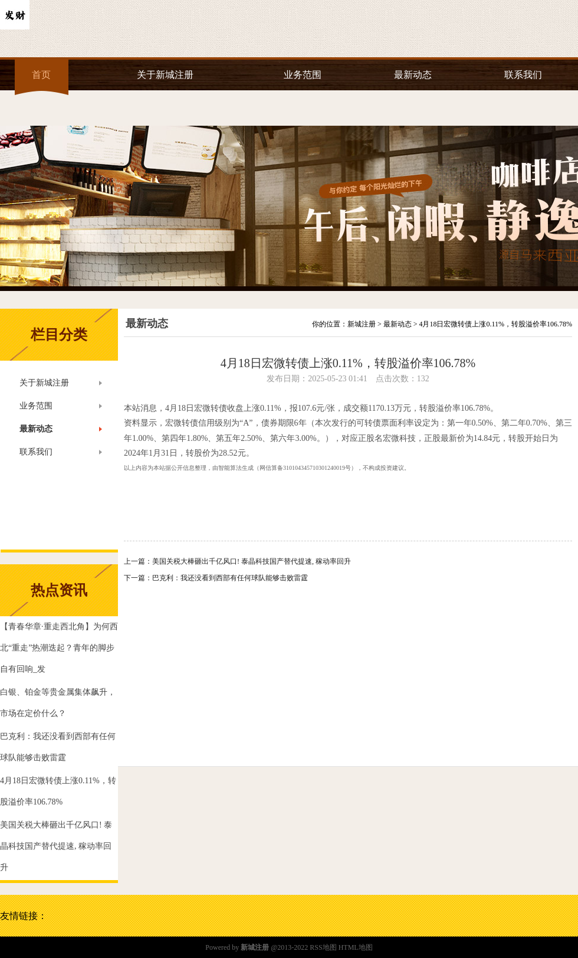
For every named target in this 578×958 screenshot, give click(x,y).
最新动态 (413, 75)
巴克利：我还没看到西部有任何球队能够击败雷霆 (230, 578)
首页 (41, 75)
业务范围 (302, 75)
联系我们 (523, 75)
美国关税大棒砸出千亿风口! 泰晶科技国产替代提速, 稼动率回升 (251, 561)
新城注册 (361, 324)
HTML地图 (356, 947)
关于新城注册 (165, 75)
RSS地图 (323, 947)
